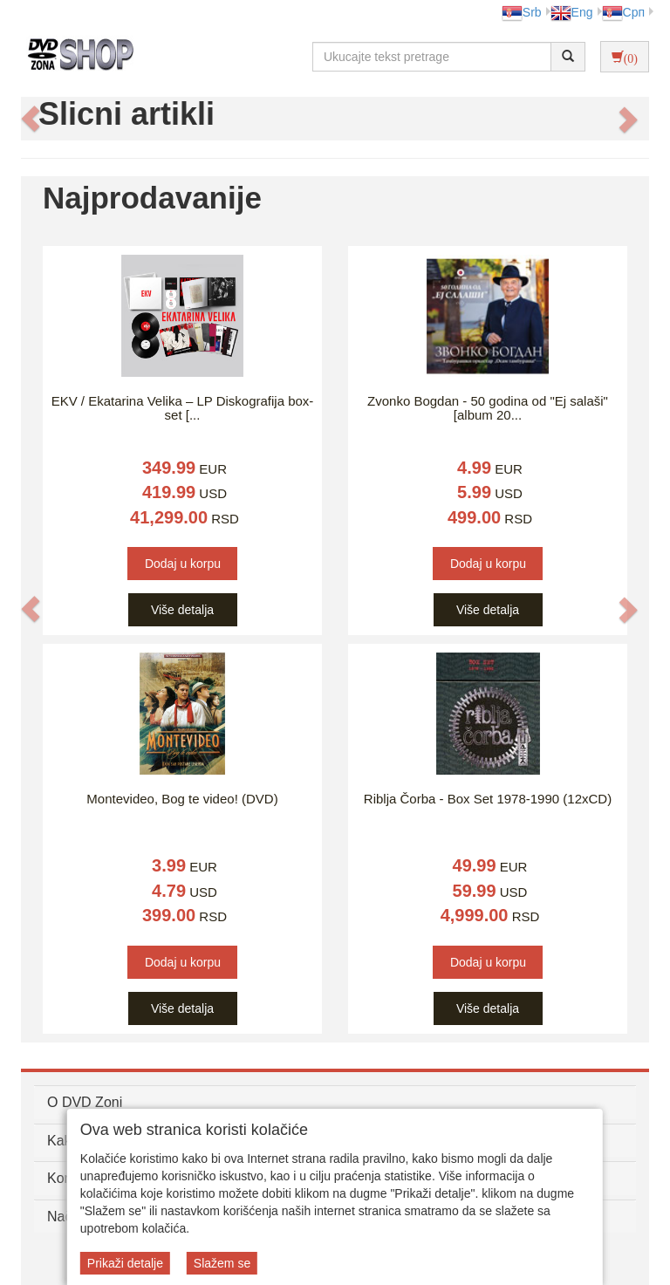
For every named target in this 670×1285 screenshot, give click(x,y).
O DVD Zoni (84, 1102)
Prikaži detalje (125, 1263)
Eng (571, 12)
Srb (522, 12)
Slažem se (222, 1263)
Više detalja (182, 610)
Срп (623, 12)
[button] (30, 118)
